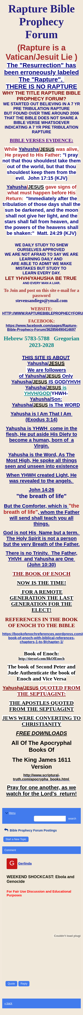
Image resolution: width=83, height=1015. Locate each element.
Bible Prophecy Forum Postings (30, 830)
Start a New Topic (16, 839)
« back (8, 1003)
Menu (9, 813)
